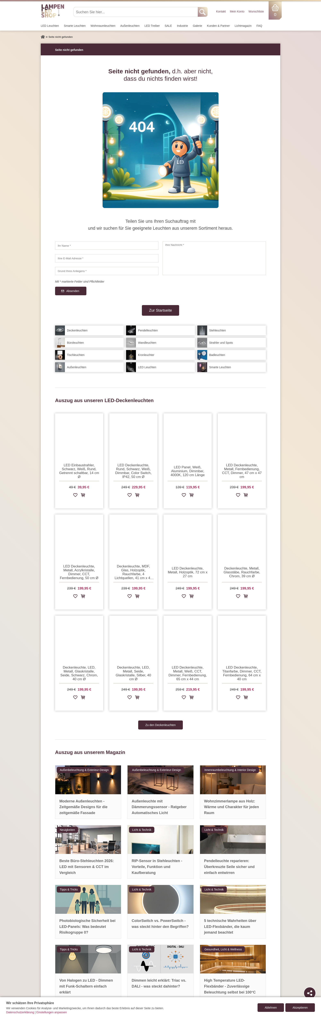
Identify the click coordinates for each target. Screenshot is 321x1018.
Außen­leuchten (130, 25)
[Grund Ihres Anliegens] (106, 271)
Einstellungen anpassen (51, 1012)
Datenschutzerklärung (20, 1012)
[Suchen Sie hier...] (136, 12)
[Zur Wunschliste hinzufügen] (75, 496)
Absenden (72, 291)
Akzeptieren (300, 1007)
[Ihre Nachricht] (214, 258)
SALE (168, 25)
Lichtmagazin (243, 25)
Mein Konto (237, 11)
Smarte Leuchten (75, 25)
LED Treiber (152, 25)
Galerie (197, 25)
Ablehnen (271, 1007)
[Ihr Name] (106, 246)
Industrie (182, 25)
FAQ (259, 25)
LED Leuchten (50, 25)
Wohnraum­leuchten (102, 25)
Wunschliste (256, 11)
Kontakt (221, 11)
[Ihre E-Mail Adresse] (106, 258)
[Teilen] (310, 993)
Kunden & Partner (218, 25)
